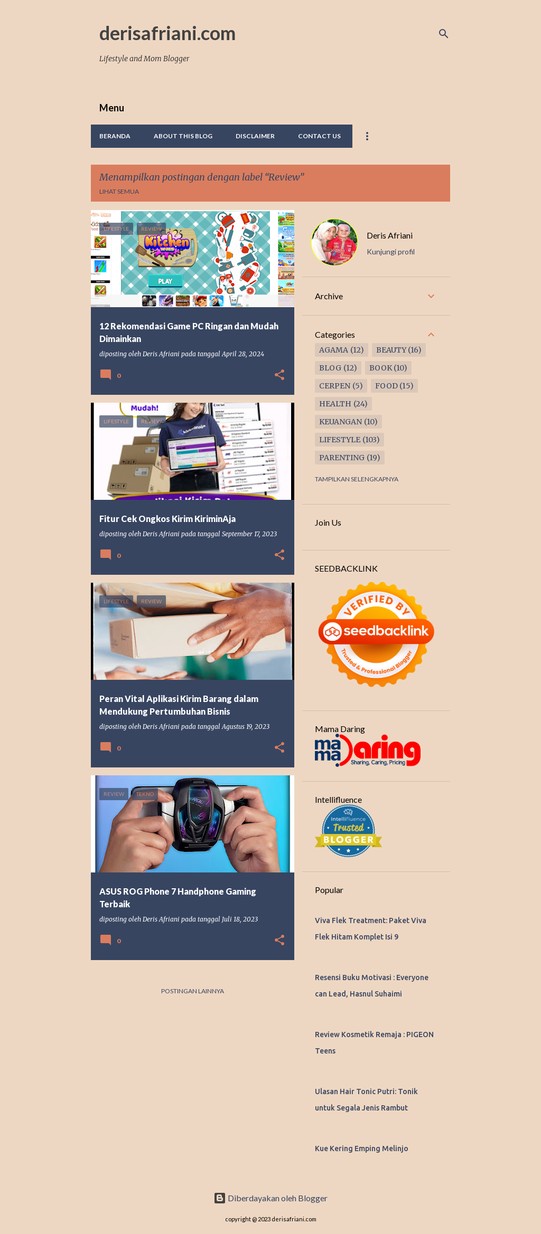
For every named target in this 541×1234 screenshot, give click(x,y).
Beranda (114, 136)
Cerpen (334, 386)
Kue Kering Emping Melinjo (361, 1148)
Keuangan (340, 421)
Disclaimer (255, 136)
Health (335, 404)
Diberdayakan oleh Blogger (270, 1198)
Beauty (391, 350)
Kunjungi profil (391, 251)
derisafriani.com (167, 32)
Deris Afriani (390, 235)
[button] (279, 375)
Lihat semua (119, 191)
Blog (330, 368)
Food (386, 386)
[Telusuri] (443, 33)
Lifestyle (339, 439)
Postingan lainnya (192, 991)
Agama (333, 350)
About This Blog (183, 136)
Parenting (342, 457)
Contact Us (319, 136)
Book (380, 368)
